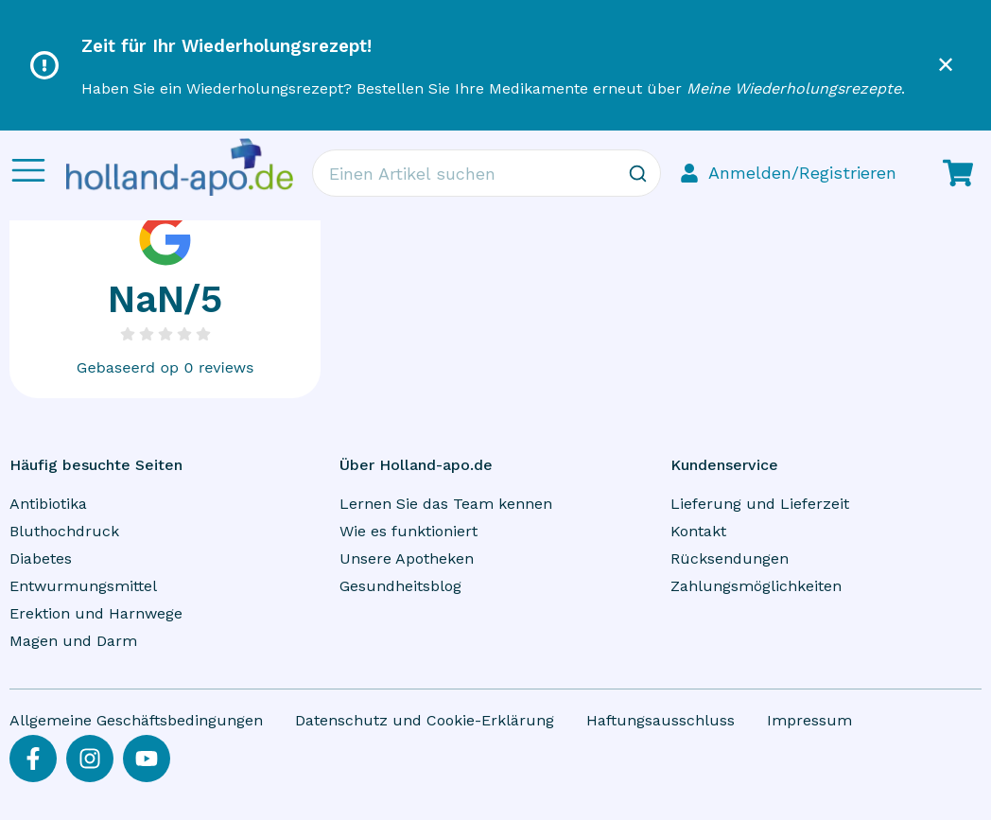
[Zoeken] (637, 173)
